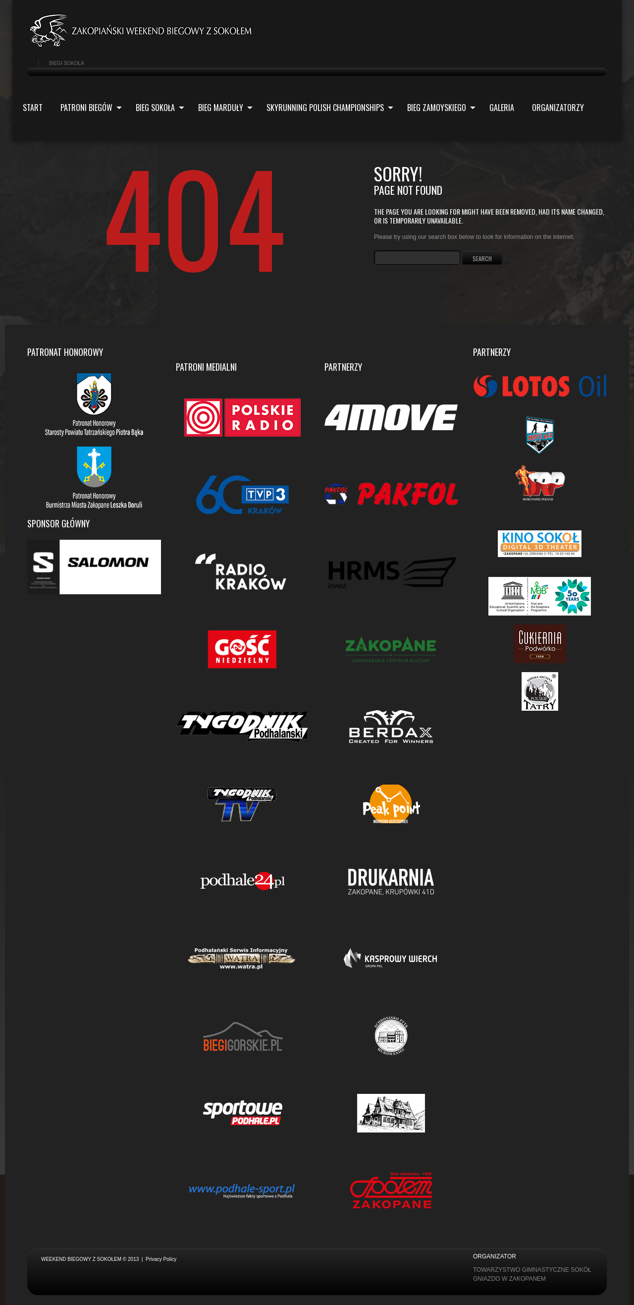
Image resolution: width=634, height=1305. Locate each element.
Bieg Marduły (221, 109)
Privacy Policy (161, 1259)
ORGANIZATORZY (558, 107)
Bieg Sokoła (156, 109)
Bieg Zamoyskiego (437, 109)
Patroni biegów (87, 109)
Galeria (501, 107)
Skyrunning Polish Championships (326, 109)
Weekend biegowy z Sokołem (81, 1259)
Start (33, 107)
